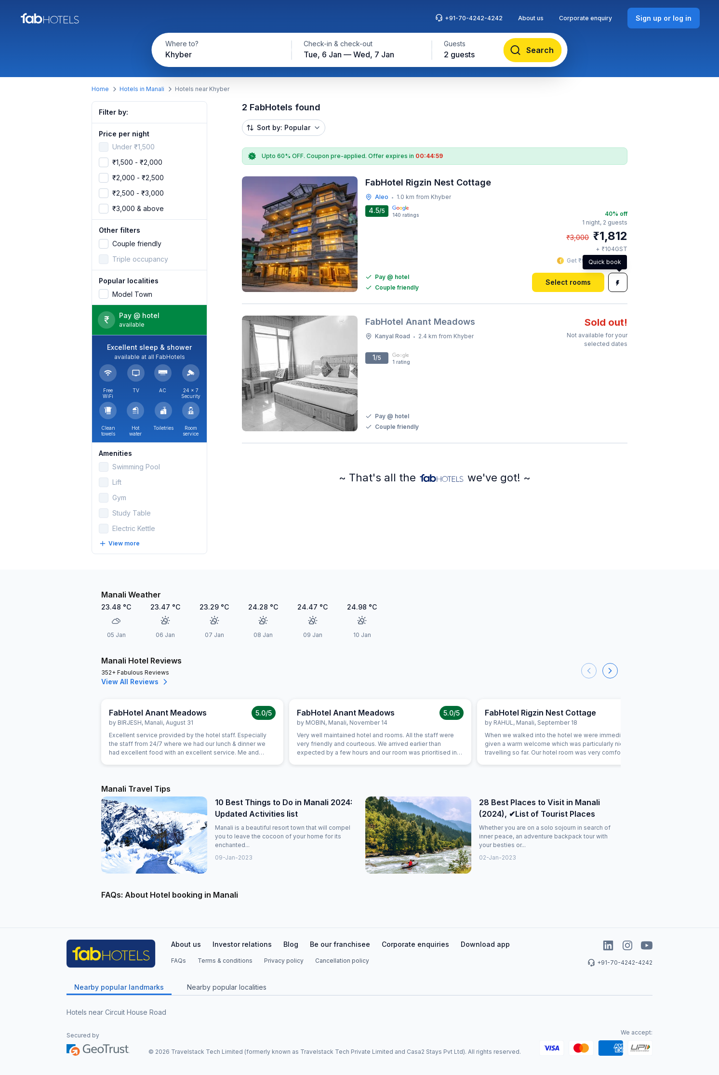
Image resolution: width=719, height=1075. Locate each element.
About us (531, 18)
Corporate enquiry (585, 18)
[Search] (533, 50)
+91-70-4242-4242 (469, 18)
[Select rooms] (568, 282)
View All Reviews (135, 682)
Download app (485, 944)
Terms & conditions (225, 960)
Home (100, 89)
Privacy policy (284, 960)
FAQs (178, 960)
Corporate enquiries (415, 944)
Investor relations (242, 944)
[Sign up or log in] (663, 18)
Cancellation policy (342, 960)
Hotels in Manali (142, 89)
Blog (290, 944)
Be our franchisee (340, 944)
